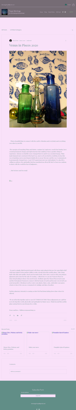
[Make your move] (38, 338)
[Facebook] (63, 12)
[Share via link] (21, 315)
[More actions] (66, 41)
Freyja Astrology (15, 11)
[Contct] (71, 12)
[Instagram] (65, 12)
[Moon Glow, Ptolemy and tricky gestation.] (13, 338)
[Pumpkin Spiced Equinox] (63, 338)
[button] (73, 5)
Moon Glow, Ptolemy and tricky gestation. (11, 348)
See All (72, 329)
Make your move (34, 347)
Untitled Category (15, 30)
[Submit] (38, 395)
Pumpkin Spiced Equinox (61, 347)
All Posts (4, 30)
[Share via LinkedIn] (17, 315)
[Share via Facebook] (10, 315)
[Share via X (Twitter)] (14, 315)
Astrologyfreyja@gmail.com (8, 4)
